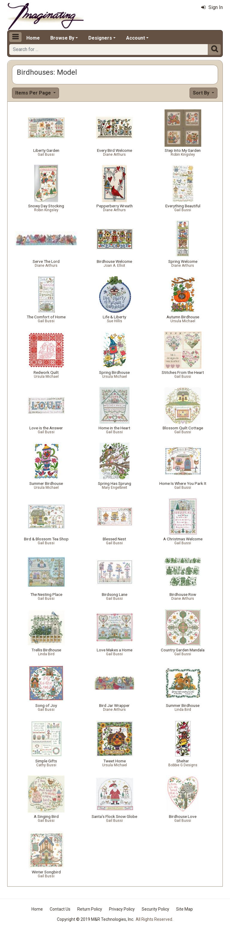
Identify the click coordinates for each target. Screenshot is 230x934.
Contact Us (60, 909)
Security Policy (155, 909)
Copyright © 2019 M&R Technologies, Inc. (95, 919)
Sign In (212, 7)
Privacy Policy (122, 909)
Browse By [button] (62, 38)
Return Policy (89, 909)
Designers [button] (100, 38)
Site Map (184, 909)
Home (33, 38)
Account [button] (135, 38)
